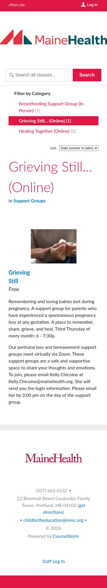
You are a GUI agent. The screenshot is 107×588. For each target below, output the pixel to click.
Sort (53, 148)
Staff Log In (53, 561)
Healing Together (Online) (44, 131)
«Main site (17, 5)
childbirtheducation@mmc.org (53, 520)
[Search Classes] (39, 75)
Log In (92, 5)
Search (86, 75)
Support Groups (29, 200)
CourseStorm (66, 536)
